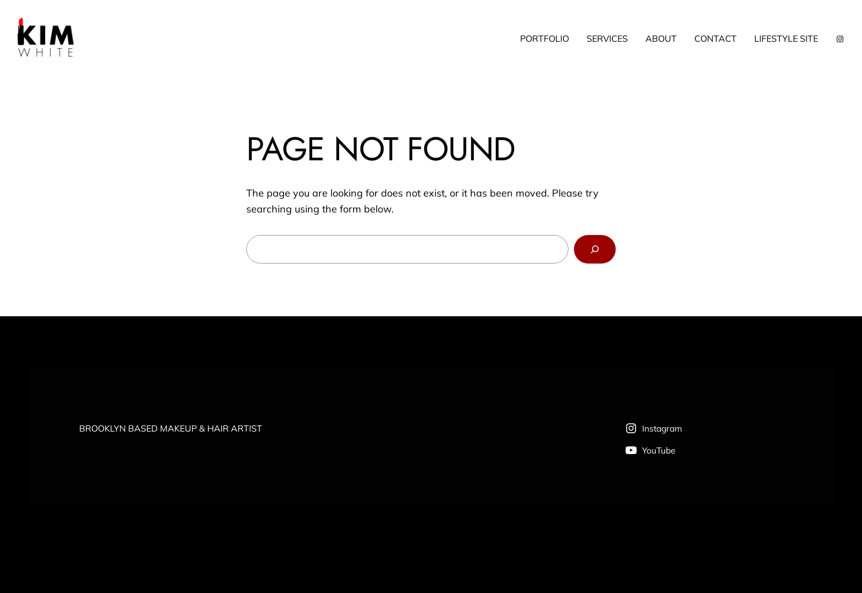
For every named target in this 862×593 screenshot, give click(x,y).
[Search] (595, 249)
